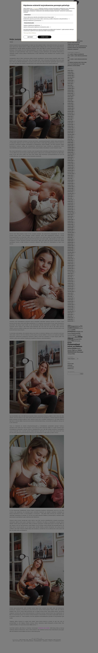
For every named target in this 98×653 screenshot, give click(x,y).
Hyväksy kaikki (44, 37)
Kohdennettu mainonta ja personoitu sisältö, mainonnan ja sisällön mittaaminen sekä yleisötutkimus (46, 18)
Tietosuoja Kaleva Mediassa (29, 33)
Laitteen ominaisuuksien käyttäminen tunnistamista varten (37, 27)
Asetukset (30, 37)
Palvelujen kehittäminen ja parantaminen (33, 20)
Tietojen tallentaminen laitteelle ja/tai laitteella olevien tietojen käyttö (39, 17)
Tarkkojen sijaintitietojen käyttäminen (32, 25)
